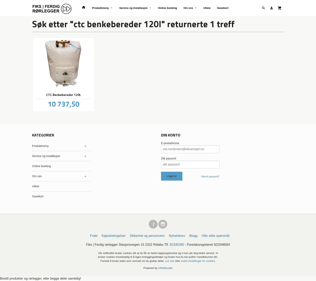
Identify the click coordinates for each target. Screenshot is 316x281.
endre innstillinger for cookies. (198, 260)
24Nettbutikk (165, 268)
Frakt (93, 235)
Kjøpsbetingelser (114, 235)
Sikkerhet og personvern (147, 235)
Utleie (207, 7)
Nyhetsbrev (177, 235)
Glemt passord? (210, 176)
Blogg (193, 235)
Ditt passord (168, 158)
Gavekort (222, 7)
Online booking (167, 7)
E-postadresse (170, 143)
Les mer (170, 260)
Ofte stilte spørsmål (215, 235)
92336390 (177, 244)
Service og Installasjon (133, 7)
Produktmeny (100, 7)
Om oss (188, 7)
